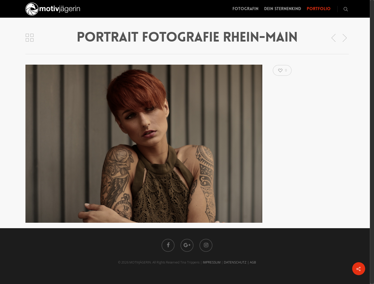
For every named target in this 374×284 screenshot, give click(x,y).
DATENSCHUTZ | (237, 262)
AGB (253, 262)
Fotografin (245, 8)
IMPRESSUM (212, 262)
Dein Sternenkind (282, 8)
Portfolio (319, 8)
